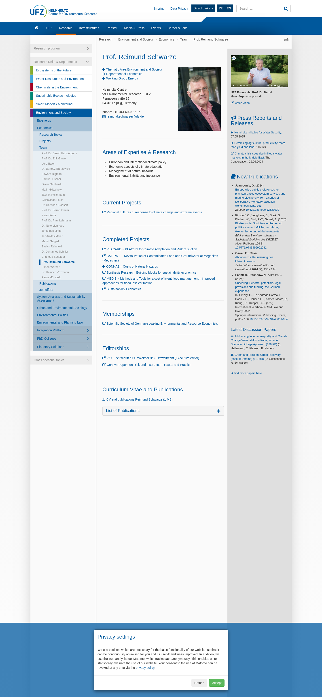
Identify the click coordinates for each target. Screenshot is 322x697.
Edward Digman (52, 174)
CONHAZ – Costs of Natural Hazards (132, 266)
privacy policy (145, 667)
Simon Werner (50, 267)
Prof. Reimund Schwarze (58, 262)
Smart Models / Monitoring (54, 104)
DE (221, 8)
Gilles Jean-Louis (52, 200)
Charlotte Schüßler (53, 256)
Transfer (112, 28)
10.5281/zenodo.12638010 (262, 209)
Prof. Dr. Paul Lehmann (56, 220)
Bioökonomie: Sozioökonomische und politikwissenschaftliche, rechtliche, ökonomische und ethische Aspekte (258, 227)
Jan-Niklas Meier (52, 236)
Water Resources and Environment (60, 79)
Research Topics (50, 134)
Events (156, 28)
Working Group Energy (122, 78)
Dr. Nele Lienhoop (53, 225)
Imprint (159, 8)
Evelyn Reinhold (52, 246)
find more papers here (248, 373)
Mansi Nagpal (50, 241)
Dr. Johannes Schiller (55, 251)
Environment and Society (53, 112)
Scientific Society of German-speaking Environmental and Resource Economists (162, 323)
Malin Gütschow (52, 189)
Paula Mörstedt (51, 277)
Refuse (199, 683)
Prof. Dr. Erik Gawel (54, 158)
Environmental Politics (52, 315)
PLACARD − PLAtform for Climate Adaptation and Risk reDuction (152, 249)
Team (43, 147)
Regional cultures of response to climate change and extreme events (154, 212)
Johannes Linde (51, 230)
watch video (242, 103)
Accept (217, 683)
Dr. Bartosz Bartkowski (56, 168)
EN (229, 8)
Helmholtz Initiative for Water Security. (258, 132)
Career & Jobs (177, 28)
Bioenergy (44, 120)
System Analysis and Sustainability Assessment (61, 298)
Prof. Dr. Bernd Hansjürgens (59, 153)
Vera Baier (48, 163)
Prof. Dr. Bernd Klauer (55, 210)
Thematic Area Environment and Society (134, 69)
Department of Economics (124, 74)
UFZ (49, 28)
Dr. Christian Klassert (55, 205)
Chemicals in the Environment (57, 87)
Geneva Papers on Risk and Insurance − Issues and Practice (149, 365)
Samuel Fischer (51, 179)
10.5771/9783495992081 (251, 247)
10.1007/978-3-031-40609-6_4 (269, 319)
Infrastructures (89, 28)
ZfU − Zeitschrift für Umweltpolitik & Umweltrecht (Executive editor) (153, 358)
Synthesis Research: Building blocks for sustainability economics (151, 272)
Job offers (46, 290)
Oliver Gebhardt (51, 184)
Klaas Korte (49, 215)
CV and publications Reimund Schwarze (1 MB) (139, 399)
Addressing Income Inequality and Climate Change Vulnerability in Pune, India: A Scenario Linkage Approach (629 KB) (259, 340)
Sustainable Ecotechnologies (56, 95)
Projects (45, 141)
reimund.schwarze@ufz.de (125, 116)
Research (65, 28)
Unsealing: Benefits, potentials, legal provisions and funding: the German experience (258, 287)
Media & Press (134, 28)
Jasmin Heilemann (53, 194)
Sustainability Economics (124, 289)
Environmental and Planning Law (60, 322)
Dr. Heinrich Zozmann (55, 272)
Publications (47, 283)
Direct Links (203, 8)
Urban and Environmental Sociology (62, 308)
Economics (44, 128)
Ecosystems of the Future (54, 70)
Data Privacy (179, 8)
